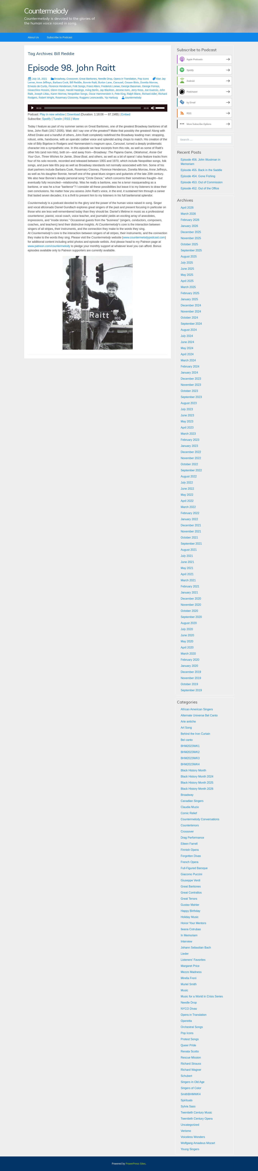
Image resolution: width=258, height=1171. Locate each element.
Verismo (186, 1130)
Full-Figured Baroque (194, 868)
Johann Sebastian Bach (196, 947)
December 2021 (191, 525)
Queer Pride (188, 1045)
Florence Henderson (60, 86)
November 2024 (191, 311)
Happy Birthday (190, 910)
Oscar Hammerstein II (101, 93)
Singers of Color (191, 1088)
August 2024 (189, 329)
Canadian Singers (192, 800)
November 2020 (191, 604)
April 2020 (187, 647)
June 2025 (187, 268)
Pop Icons (143, 78)
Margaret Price (190, 965)
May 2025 (187, 274)
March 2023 (188, 433)
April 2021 (187, 574)
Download (73, 114)
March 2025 (188, 287)
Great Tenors (189, 898)
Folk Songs (79, 86)
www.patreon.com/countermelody (49, 246)
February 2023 (190, 439)
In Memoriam (189, 935)
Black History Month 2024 (197, 776)
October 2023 (189, 390)
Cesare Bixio (132, 82)
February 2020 (190, 659)
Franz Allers (93, 86)
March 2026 (188, 213)
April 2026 (187, 207)
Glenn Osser (58, 90)
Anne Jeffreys (43, 82)
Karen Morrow (58, 93)
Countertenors (190, 825)
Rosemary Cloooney (67, 97)
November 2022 (191, 458)
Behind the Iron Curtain (195, 733)
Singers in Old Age (192, 1081)
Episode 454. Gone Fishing (198, 176)
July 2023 (187, 409)
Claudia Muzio (190, 807)
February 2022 (190, 513)
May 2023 (187, 421)
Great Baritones (88, 78)
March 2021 (188, 580)
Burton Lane (105, 82)
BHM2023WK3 (190, 758)
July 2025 (187, 262)
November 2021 (191, 531)
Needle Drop (105, 78)
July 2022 (187, 482)
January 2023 (189, 445)
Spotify (46, 118)
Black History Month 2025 (197, 782)
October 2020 (189, 610)
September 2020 (191, 616)
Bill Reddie (76, 82)
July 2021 (187, 555)
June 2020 (187, 635)
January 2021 (189, 592)
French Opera (189, 862)
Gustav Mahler (190, 904)
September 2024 (191, 323)
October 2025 (189, 244)
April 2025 (187, 280)
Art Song (186, 727)
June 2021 (187, 561)
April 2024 (187, 354)
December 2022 (191, 452)
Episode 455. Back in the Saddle (201, 170)
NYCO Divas (189, 1008)
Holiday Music (190, 917)
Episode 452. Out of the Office (200, 188)
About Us (33, 37)
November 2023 (191, 384)
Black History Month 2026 (197, 788)
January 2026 (189, 225)
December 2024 (191, 305)
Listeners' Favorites (193, 959)
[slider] (92, 108)
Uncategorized (190, 1124)
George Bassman (131, 86)
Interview (186, 941)
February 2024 (190, 366)
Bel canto (187, 739)
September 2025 (191, 250)
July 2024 (187, 335)
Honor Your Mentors (193, 923)
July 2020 (187, 629)
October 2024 (189, 317)
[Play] (32, 108)
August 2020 (189, 623)
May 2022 (187, 494)
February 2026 (190, 219)
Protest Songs (190, 1039)
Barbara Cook (60, 82)
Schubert (186, 1075)
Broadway (59, 78)
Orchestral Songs (192, 1027)
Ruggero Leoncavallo (91, 97)
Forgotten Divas (191, 855)
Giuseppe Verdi (190, 880)
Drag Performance (192, 837)
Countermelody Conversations (200, 819)
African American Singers (197, 709)
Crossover (72, 78)
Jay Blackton (107, 90)
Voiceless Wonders (193, 1136)
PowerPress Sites (135, 1163)
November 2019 (191, 678)
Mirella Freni (188, 978)
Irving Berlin (92, 90)
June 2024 (187, 342)
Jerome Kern (122, 90)
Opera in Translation (125, 78)
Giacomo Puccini (191, 874)
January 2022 (189, 519)
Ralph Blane (133, 93)
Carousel (118, 82)
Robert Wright (46, 97)
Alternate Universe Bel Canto (199, 715)
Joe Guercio (151, 90)
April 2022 (187, 500)
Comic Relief (189, 813)
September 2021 (191, 543)
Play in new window (52, 114)
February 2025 (190, 293)
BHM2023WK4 (190, 764)
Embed (125, 114)
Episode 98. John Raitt (71, 67)
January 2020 (189, 665)
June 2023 (187, 415)
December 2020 (191, 598)
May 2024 (187, 348)
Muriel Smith (189, 984)
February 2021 (190, 586)
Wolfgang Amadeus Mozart (198, 1143)
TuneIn (57, 118)
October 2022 (189, 464)
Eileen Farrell (189, 843)
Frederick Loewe (110, 86)
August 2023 (189, 403)
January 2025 (189, 299)
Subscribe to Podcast (59, 37)
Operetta (186, 1020)
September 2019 (191, 690)
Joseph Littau (41, 93)
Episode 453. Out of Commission (202, 182)
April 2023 (187, 427)
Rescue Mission (191, 1057)
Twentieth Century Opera (196, 1118)
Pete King (120, 93)
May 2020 (187, 641)
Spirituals (186, 1100)
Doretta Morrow (148, 82)
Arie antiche (188, 721)
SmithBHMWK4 (190, 1094)
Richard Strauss (191, 1063)
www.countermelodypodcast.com (144, 237)
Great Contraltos (191, 892)
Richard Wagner (191, 1069)
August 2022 (189, 476)
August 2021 (189, 549)
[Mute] (152, 108)
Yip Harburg (111, 97)
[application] (97, 108)
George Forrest (150, 86)
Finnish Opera (190, 849)
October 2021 (189, 537)
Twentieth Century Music (196, 1112)
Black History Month (193, 770)
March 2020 (188, 653)
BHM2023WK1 (190, 745)
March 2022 (188, 507)
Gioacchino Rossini (38, 90)
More (76, 118)
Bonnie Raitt (90, 82)
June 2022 (187, 488)
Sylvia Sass (188, 1106)
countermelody (133, 97)
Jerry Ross (137, 90)
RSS (67, 118)
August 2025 (189, 256)
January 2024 (189, 372)
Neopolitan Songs (78, 93)
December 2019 (191, 671)
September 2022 (191, 470)
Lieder (184, 953)
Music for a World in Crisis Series (202, 996)
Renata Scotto (190, 1051)
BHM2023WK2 (190, 752)
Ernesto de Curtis (37, 86)
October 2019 (189, 684)
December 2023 (191, 378)
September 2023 (191, 397)
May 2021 (187, 568)
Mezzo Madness (191, 972)
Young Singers (190, 1149)
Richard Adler (149, 93)
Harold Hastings (75, 90)
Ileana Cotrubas (191, 929)
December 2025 (191, 232)
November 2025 (191, 238)
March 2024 (188, 360)
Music (184, 990)
